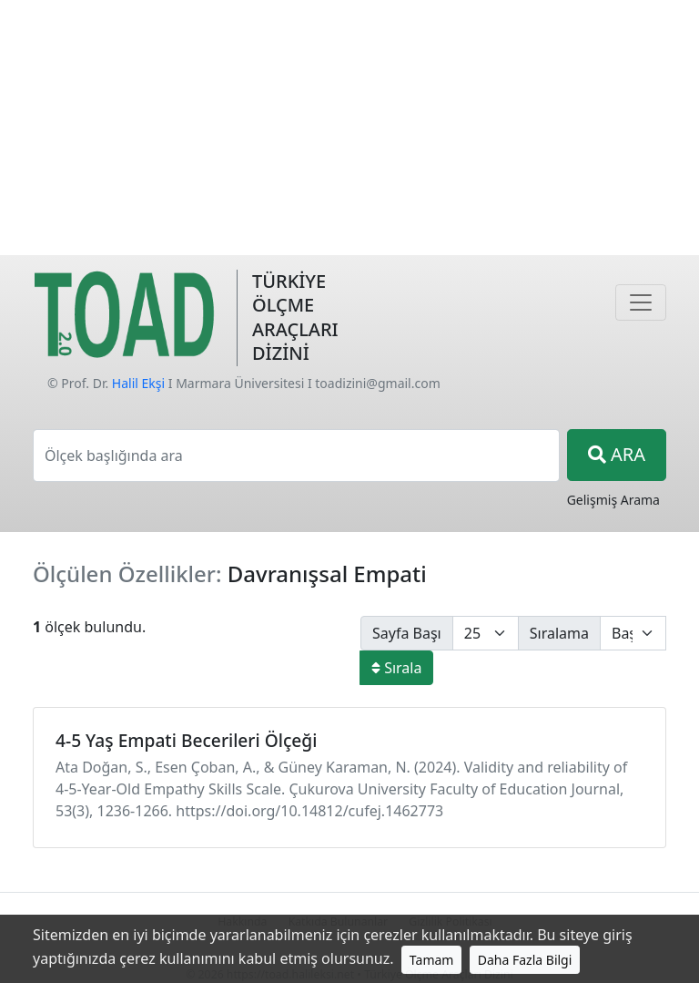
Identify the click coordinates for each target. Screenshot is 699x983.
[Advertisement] (349, 127)
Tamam (432, 959)
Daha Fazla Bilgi (525, 959)
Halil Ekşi (138, 383)
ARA (616, 454)
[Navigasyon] (640, 302)
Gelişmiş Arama (613, 499)
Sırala (396, 668)
